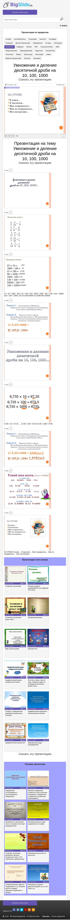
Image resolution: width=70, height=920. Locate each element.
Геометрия (59, 39)
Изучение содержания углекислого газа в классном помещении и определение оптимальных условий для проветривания (37, 795)
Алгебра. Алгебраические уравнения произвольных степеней (14, 714)
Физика (53, 51)
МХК (23, 47)
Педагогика (23, 51)
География (49, 39)
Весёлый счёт (32, 649)
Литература (46, 43)
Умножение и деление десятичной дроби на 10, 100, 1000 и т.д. (38, 887)
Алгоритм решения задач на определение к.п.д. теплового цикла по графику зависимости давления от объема (15, 889)
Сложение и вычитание (13, 586)
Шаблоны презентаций (41, 55)
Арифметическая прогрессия (15, 743)
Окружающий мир (11, 51)
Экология (54, 55)
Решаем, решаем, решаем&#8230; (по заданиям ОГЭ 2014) (38, 588)
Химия (28, 55)
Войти (63, 26)
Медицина (8, 47)
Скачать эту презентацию (35, 79)
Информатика (27, 43)
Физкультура (9, 55)
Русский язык (34, 51)
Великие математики (35, 618)
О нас (6, 917)
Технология (45, 51)
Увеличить (60, 85)
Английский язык (19, 39)
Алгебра (8, 39)
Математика (56, 43)
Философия (20, 55)
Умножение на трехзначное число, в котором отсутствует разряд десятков (15, 824)
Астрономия (31, 39)
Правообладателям (17, 917)
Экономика (9, 58)
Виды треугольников (12, 649)
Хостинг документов (58, 917)
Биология (41, 39)
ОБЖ (43, 47)
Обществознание (53, 47)
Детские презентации (12, 43)
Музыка (17, 47)
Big (21, 4)
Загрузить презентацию (20, 12)
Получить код (10, 85)
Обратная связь (33, 917)
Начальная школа (33, 47)
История (37, 43)
